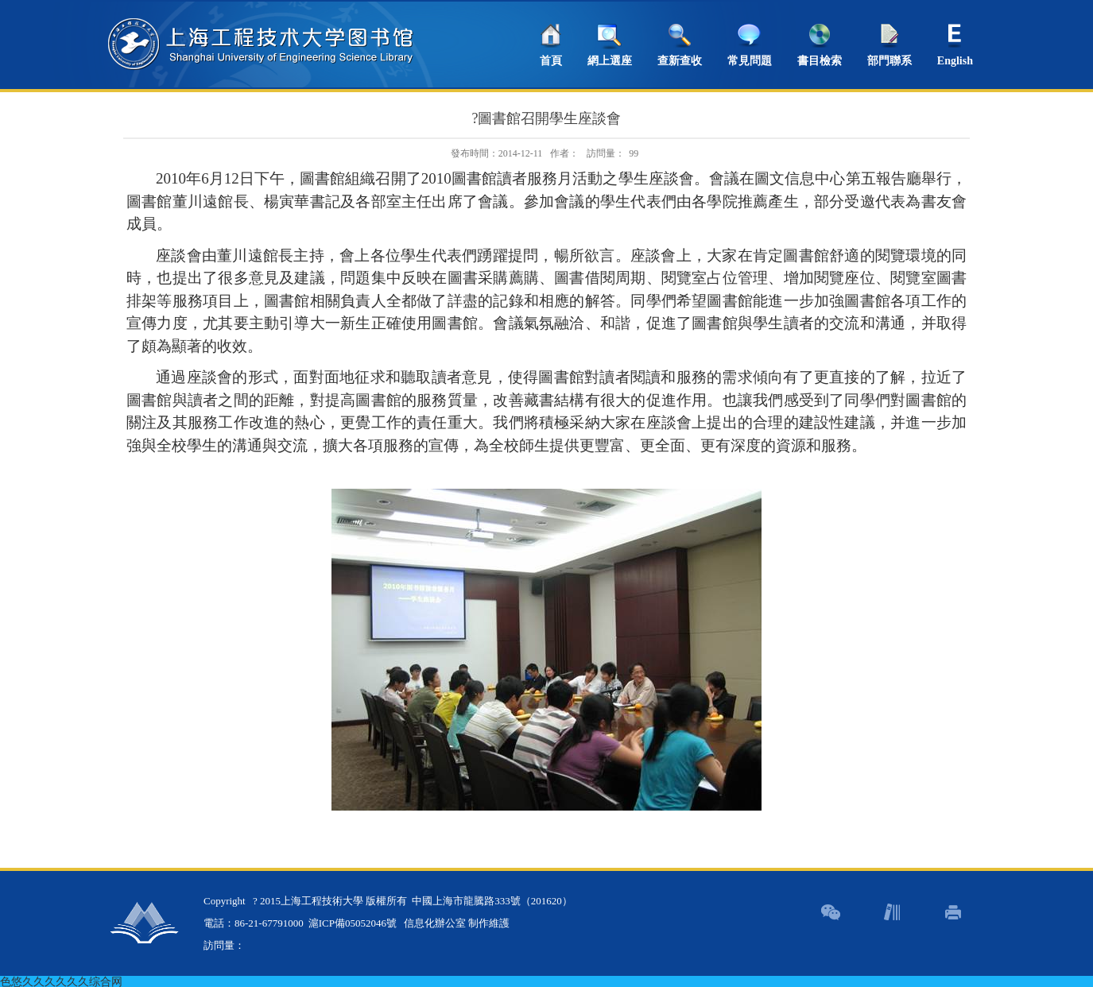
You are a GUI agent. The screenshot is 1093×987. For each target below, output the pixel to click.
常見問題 (749, 61)
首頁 (551, 61)
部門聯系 (889, 61)
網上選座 (609, 61)
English (955, 61)
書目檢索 (819, 61)
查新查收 (679, 61)
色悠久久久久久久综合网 (61, 981)
